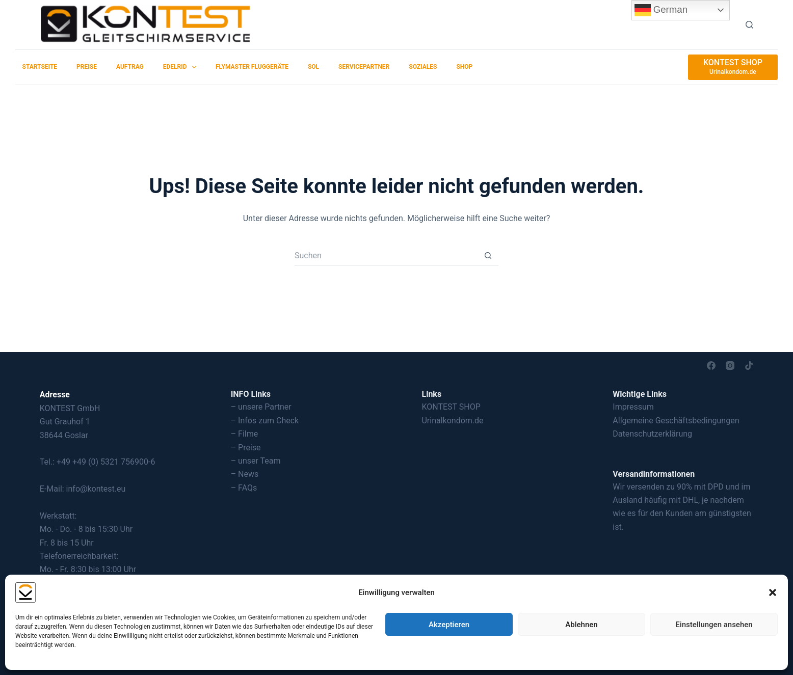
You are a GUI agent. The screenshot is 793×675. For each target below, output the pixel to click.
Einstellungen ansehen (713, 624)
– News (245, 474)
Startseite (40, 66)
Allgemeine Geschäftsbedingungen (676, 420)
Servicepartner (363, 66)
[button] (773, 592)
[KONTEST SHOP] (733, 67)
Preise (86, 66)
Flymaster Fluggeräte (252, 66)
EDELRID (181, 67)
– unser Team (256, 461)
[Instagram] (730, 365)
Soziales (423, 66)
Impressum (633, 407)
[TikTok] (749, 365)
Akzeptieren (449, 624)
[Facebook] (711, 365)
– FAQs (244, 488)
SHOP (464, 66)
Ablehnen (581, 624)
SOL (313, 66)
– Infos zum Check (265, 420)
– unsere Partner (261, 407)
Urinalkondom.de (452, 420)
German (661, 10)
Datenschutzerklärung (652, 434)
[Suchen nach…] (386, 256)
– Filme (244, 434)
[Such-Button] (488, 256)
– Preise (246, 447)
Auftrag (130, 66)
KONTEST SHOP (450, 407)
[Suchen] (749, 25)
